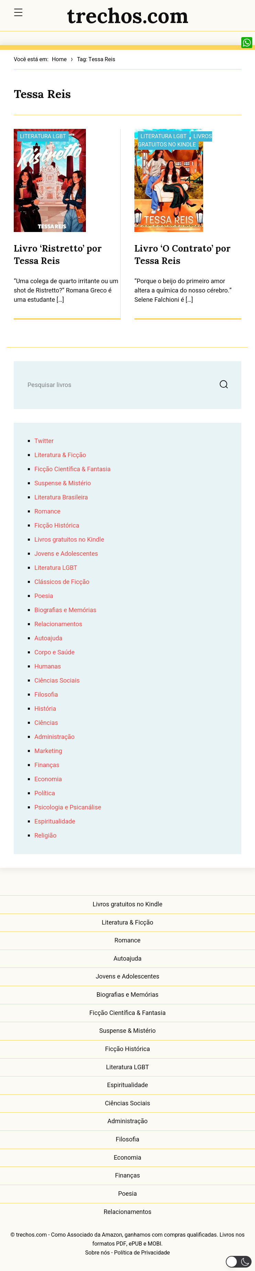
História (45, 709)
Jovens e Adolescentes (66, 554)
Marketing (48, 751)
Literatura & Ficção (60, 455)
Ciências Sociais (57, 680)
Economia (48, 779)
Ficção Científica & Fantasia (72, 469)
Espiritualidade (54, 821)
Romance (47, 511)
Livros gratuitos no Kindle (175, 140)
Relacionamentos (58, 624)
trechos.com (127, 15)
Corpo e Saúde (54, 652)
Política (44, 793)
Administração (54, 737)
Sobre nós (97, 1253)
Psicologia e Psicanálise (67, 807)
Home (59, 59)
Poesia (43, 596)
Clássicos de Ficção (61, 582)
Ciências (46, 723)
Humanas (47, 666)
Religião (45, 835)
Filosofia (46, 694)
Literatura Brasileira (61, 497)
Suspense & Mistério (62, 483)
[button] (239, 1262)
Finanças (46, 765)
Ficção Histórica (56, 525)
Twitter (44, 441)
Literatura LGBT (43, 136)
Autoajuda (48, 638)
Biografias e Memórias (65, 610)
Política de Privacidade (142, 1253)
